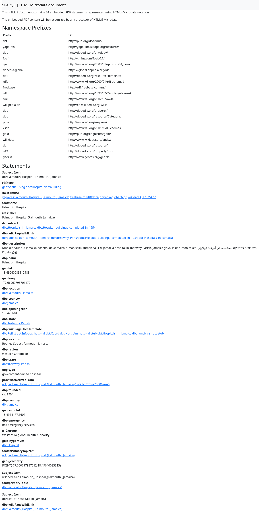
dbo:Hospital (34, 187)
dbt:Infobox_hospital (31, 333)
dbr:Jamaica (10, 238)
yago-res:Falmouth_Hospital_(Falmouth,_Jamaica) (35, 197)
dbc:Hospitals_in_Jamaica (19, 228)
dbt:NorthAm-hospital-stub (78, 333)
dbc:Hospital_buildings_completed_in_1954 (66, 228)
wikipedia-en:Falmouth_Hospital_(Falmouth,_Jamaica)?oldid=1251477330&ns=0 (55, 384)
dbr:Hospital (10, 445)
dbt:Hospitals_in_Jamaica (114, 333)
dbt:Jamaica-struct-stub (148, 333)
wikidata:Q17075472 (142, 197)
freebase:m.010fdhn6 (84, 197)
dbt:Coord (52, 333)
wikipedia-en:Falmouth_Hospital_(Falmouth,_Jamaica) (38, 455)
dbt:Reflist (9, 333)
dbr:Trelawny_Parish (65, 238)
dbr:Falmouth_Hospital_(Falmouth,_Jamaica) (32, 487)
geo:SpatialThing (13, 187)
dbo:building (52, 187)
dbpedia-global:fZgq (113, 197)
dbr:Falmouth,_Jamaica (34, 238)
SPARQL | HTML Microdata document (34, 5)
